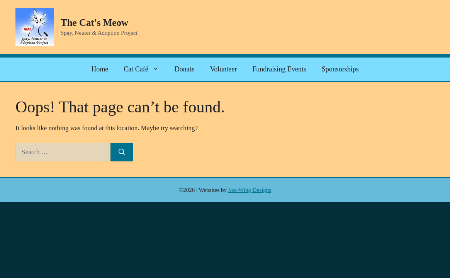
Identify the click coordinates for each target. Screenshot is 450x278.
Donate (185, 69)
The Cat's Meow (94, 22)
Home (99, 69)
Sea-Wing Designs (249, 190)
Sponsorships (340, 69)
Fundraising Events (279, 69)
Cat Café (145, 69)
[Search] (121, 152)
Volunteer (223, 69)
